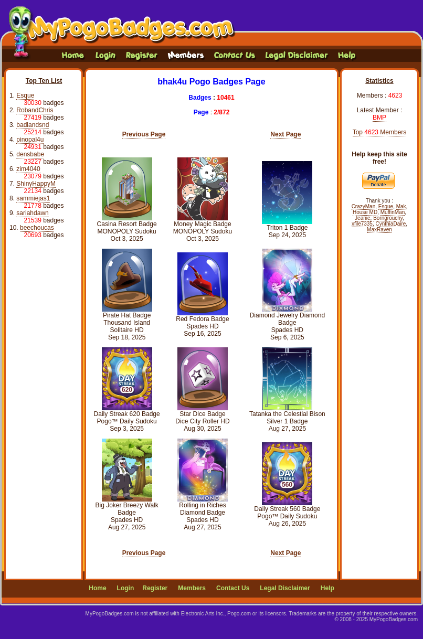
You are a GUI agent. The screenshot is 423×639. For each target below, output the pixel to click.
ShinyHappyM (36, 183)
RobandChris (34, 110)
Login (125, 588)
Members (192, 588)
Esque (25, 95)
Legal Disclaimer (285, 588)
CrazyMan (364, 206)
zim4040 (28, 169)
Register (154, 588)
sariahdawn (32, 213)
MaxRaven (379, 229)
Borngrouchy (388, 218)
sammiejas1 (33, 198)
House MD (365, 212)
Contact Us (232, 588)
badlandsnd (32, 125)
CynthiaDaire (391, 224)
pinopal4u (30, 139)
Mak (401, 206)
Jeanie (362, 218)
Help (327, 588)
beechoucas (37, 227)
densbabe (30, 154)
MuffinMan (392, 212)
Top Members (380, 132)
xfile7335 (362, 224)
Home (97, 588)
